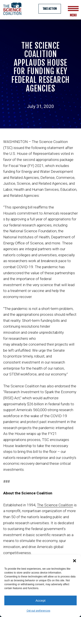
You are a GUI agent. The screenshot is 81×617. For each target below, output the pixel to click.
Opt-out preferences (38, 610)
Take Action (50, 8)
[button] (74, 560)
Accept (41, 600)
